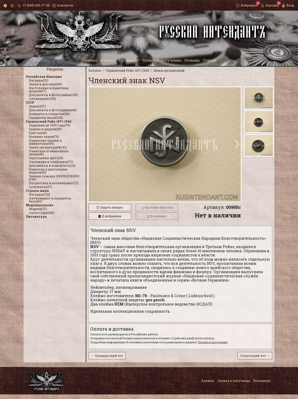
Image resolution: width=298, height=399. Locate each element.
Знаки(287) (37, 106)
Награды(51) (38, 80)
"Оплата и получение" (212, 342)
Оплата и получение (233, 381)
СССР (30, 102)
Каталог (207, 381)
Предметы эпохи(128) (46, 118)
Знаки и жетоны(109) (45, 84)
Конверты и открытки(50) (49, 114)
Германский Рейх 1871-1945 (48, 121)
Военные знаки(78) (44, 137)
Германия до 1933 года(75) (49, 125)
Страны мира (37, 191)
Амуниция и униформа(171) (51, 162)
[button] (237, 144)
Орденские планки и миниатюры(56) (45, 141)
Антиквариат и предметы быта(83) (50, 199)
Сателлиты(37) (40, 187)
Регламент (262, 381)
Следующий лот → (255, 356)
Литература (36, 216)
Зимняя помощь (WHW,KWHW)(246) (54, 177)
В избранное (109, 216)
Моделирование (39, 205)
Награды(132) (39, 194)
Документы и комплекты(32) (52, 165)
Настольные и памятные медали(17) (49, 89)
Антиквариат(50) (42, 99)
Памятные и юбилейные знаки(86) (48, 152)
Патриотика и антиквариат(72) (53, 183)
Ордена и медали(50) (45, 129)
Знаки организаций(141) (48, 147)
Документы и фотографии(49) (53, 110)
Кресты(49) (38, 133)
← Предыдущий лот (107, 356)
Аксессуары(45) (41, 213)
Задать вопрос (109, 207)
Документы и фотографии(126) (53, 95)
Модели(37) (38, 209)
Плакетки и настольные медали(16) (48, 170)
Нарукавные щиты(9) (46, 158)
